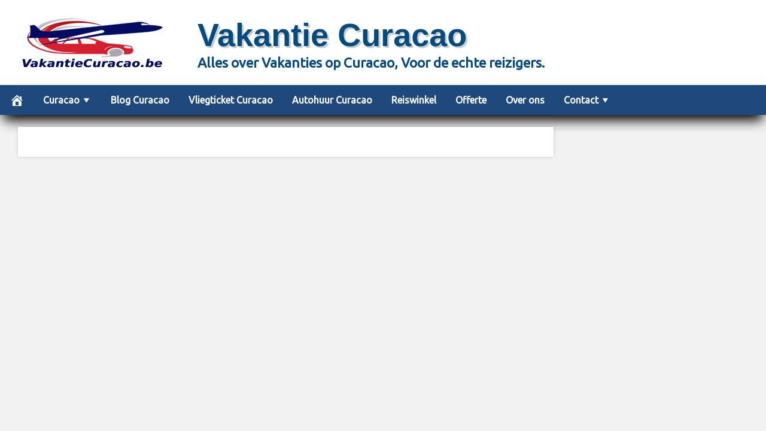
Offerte (471, 100)
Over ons (525, 100)
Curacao (61, 100)
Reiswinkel (413, 100)
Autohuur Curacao (332, 100)
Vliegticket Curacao (231, 100)
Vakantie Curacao (332, 35)
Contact (581, 100)
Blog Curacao (140, 100)
